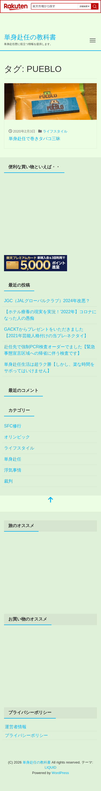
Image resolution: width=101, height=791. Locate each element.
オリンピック (17, 437)
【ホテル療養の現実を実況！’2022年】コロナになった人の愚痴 (50, 314)
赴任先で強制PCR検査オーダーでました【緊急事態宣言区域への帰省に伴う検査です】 (49, 350)
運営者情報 (15, 726)
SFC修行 (12, 426)
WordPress (60, 773)
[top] (50, 500)
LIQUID (50, 767)
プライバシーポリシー (26, 735)
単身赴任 (12, 459)
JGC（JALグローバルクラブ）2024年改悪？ (47, 300)
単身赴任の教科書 (30, 37)
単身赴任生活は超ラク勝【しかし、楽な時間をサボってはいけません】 (49, 367)
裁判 (8, 481)
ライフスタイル (55, 131)
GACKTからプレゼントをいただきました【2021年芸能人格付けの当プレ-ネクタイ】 (46, 332)
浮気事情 (12, 470)
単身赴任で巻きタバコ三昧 (34, 138)
